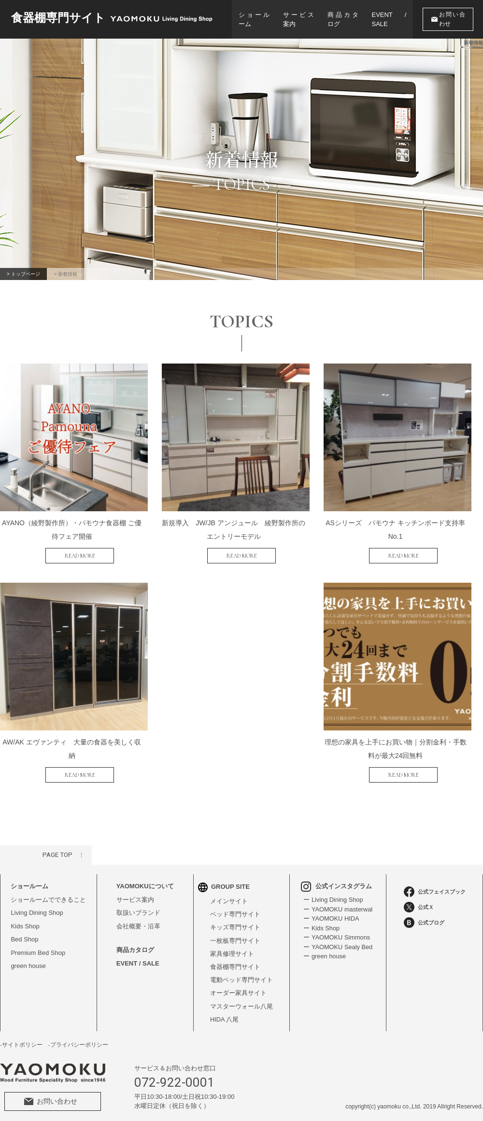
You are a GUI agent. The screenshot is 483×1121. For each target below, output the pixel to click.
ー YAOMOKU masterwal (338, 903)
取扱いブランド (138, 907)
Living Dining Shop (37, 907)
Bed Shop (24, 933)
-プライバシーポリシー (78, 1040)
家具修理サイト (232, 948)
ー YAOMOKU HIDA (331, 912)
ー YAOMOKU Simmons (336, 931)
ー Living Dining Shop (333, 893)
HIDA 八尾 (224, 1015)
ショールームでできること (48, 893)
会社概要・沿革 (138, 920)
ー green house (324, 950)
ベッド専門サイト (235, 908)
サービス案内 (298, 19)
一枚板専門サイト (235, 935)
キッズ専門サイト (235, 921)
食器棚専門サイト (235, 962)
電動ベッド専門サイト (241, 975)
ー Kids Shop (321, 922)
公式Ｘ (419, 901)
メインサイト (229, 895)
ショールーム (254, 19)
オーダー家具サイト (238, 988)
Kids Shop (25, 920)
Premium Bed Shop (38, 947)
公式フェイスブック (435, 886)
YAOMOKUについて (145, 880)
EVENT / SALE (390, 19)
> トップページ (24, 274)
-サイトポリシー (21, 1040)
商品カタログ (343, 19)
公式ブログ (424, 916)
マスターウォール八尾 (241, 1001)
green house (28, 960)
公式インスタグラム (335, 880)
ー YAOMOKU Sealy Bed (338, 941)
